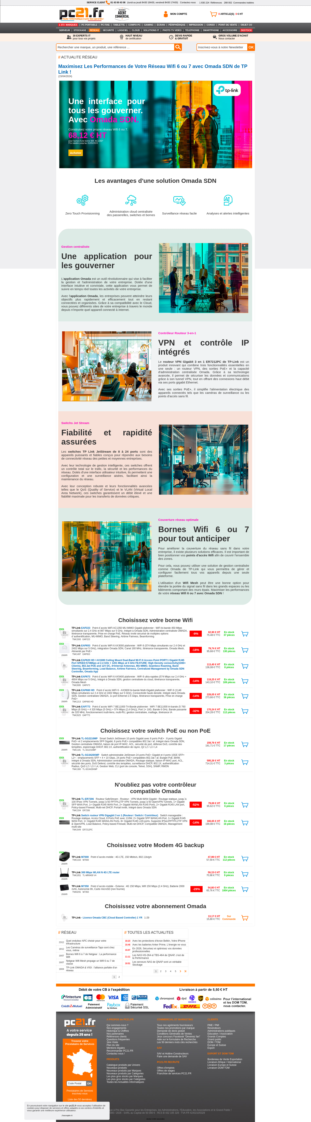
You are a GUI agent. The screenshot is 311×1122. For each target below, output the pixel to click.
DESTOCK (246, 30)
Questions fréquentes (118, 1039)
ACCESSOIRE (229, 30)
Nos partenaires (115, 1033)
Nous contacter (233, 37)
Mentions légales (116, 1048)
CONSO (211, 25)
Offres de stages (166, 1070)
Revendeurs (214, 1028)
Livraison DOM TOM (218, 1067)
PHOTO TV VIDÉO (172, 30)
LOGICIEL (123, 30)
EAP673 (81, 676)
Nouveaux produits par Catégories (125, 1073)
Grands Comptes (216, 1036)
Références (210, 2)
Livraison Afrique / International (224, 1062)
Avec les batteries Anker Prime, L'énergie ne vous (159, 944)
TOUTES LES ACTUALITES (150, 932)
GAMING (148, 25)
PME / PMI (213, 1025)
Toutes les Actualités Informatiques (125, 1082)
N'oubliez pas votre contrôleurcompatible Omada (155, 788)
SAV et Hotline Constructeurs (172, 1053)
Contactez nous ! (116, 1053)
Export (211, 1048)
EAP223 (81, 628)
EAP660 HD (83, 690)
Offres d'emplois (165, 1067)
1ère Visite (112, 1042)
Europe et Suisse (216, 1045)
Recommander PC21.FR (120, 1050)
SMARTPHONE (211, 30)
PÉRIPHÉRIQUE (176, 25)
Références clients (117, 1036)
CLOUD (136, 30)
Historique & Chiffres (118, 1030)
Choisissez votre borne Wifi (155, 620)
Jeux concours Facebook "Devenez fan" (178, 1036)
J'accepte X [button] (67, 1115)
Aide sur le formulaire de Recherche (176, 1039)
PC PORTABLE (89, 25)
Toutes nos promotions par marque (175, 1028)
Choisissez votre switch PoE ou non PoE (155, 731)
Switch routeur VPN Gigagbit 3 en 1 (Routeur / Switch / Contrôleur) (115, 815)
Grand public (214, 1039)
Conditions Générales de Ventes (174, 1033)
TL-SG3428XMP (86, 755)
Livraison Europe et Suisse (221, 1065)
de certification (133, 37)
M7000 (80, 857)
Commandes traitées (239, 2)
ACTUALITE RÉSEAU (79, 57)
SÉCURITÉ (108, 30)
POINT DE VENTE (227, 25)
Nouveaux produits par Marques (124, 1070)
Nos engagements (116, 1028)
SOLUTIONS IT (151, 30)
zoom (64, 655)
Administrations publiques (221, 1030)
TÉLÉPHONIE (192, 30)
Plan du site (113, 1045)
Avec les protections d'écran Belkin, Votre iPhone (158, 940)
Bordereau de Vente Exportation (224, 1059)
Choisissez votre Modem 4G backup (155, 845)
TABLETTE (119, 25)
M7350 (80, 886)
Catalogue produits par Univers (123, 1065)
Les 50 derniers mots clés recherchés (177, 1042)
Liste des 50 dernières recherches (80, 1101)
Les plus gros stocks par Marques (125, 1076)
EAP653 (81, 645)
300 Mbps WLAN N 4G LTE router (96, 872)
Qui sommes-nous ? (117, 1025)
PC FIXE (105, 25)
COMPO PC (134, 25)
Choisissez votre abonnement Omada (155, 906)
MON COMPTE (178, 14)
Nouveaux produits (117, 1067)
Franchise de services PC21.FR (174, 1073)
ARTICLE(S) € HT (230, 14)
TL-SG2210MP (85, 738)
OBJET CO (246, 25)
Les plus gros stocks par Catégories (126, 1079)
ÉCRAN (161, 25)
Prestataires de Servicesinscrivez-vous (80, 1092)
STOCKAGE (79, 30)
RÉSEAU (94, 30)
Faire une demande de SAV (172, 1056)
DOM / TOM (213, 1042)
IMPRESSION (196, 25)
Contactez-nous (188, 2)
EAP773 (81, 706)
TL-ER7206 (83, 799)
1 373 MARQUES (68, 25)
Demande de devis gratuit (171, 1030)
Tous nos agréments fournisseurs (175, 1025)
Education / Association (220, 1033)
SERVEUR (64, 30)
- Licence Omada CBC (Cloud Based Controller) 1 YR (107, 917)
